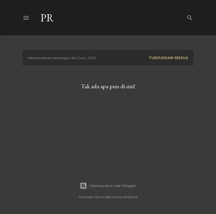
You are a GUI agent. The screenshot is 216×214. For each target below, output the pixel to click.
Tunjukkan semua (168, 58)
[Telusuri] (189, 16)
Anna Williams (125, 197)
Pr (47, 18)
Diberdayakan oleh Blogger (108, 185)
